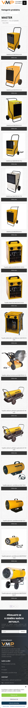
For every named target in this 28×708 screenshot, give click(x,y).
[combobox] (10, 13)
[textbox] (10, 13)
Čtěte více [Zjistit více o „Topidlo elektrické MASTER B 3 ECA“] (14, 305)
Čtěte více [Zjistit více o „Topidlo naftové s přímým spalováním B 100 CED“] (14, 415)
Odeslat (23, 631)
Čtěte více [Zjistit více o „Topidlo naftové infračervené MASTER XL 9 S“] (14, 378)
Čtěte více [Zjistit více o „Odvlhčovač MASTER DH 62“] (14, 128)
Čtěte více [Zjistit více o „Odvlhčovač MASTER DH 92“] (14, 235)
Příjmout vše (14, 695)
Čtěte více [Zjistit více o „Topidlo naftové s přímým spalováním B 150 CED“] (14, 453)
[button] (26, 686)
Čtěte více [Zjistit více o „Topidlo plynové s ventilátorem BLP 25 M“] (14, 488)
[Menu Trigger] (24, 3)
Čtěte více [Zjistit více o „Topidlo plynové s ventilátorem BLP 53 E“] (14, 523)
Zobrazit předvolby (14, 703)
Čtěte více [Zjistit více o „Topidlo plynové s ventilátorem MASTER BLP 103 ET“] (14, 598)
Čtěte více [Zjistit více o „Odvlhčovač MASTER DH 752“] (14, 164)
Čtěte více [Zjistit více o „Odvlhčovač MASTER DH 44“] (14, 93)
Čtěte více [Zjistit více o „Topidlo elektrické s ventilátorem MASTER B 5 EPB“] (14, 343)
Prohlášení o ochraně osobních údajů (17, 706)
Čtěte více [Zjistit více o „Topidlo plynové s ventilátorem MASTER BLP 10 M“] (14, 561)
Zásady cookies (6, 706)
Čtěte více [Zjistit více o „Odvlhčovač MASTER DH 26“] (14, 57)
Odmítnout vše (14, 699)
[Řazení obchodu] (10, 23)
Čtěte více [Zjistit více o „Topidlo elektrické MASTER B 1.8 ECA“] (14, 270)
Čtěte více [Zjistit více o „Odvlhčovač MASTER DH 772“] (14, 199)
